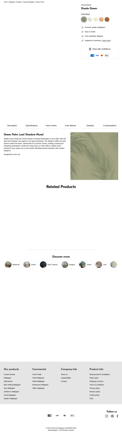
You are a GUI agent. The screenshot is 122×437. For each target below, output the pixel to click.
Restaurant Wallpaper (40, 385)
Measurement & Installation (100, 374)
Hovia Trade (36, 374)
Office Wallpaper (38, 388)
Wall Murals (8, 381)
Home (6, 2)
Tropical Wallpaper (29, 2)
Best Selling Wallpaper (12, 385)
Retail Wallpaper (38, 381)
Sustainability (66, 378)
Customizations (109, 126)
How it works (51, 126)
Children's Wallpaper (11, 392)
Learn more (106, 40)
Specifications (32, 126)
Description (12, 126)
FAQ (91, 398)
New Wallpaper (9, 388)
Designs (19, 2)
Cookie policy (94, 395)
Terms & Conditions (97, 385)
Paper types (94, 378)
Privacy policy (95, 388)
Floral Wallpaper (10, 395)
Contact (64, 381)
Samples (90, 126)
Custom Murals (9, 374)
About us (64, 374)
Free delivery (70, 126)
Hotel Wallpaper (38, 378)
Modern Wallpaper (10, 398)
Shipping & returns (96, 381)
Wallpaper (12, 2)
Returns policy (95, 392)
